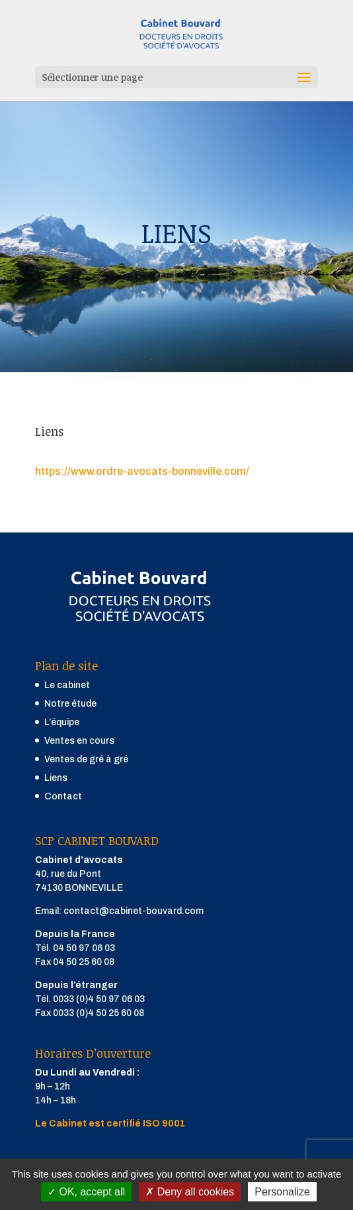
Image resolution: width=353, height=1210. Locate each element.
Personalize (282, 1191)
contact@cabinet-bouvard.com (133, 911)
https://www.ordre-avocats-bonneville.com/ (142, 471)
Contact (63, 796)
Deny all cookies (189, 1191)
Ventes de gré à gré (86, 759)
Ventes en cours (79, 741)
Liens (55, 778)
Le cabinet (67, 685)
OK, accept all (86, 1191)
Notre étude (70, 704)
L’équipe (61, 722)
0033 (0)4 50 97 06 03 (99, 999)
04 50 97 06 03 (84, 948)
